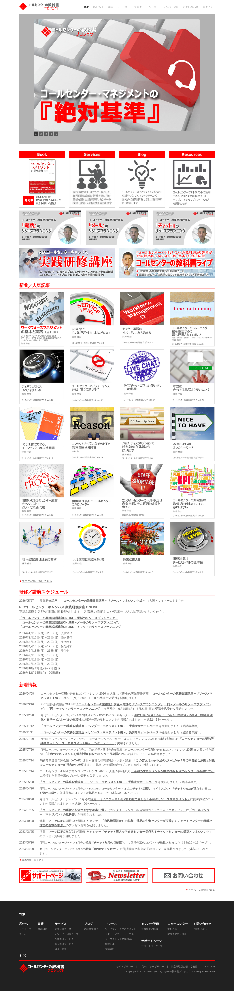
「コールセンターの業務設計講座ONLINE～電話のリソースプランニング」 (68, 622)
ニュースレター (177, 928)
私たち (97, 8)
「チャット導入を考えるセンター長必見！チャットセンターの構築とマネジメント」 (156, 836)
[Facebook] (20, 960)
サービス (122, 8)
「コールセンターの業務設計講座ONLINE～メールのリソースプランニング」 (70, 627)
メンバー (147, 928)
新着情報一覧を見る (33, 864)
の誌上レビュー (104, 748)
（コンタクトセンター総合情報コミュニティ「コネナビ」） (112, 814)
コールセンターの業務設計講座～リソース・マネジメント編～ (104, 605)
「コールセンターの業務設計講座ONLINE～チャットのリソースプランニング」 (71, 631)
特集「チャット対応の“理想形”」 (106, 847)
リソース (151, 8)
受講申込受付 (108, 702)
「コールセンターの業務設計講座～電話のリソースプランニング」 (119, 709)
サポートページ (151, 945)
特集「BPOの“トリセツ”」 (102, 853)
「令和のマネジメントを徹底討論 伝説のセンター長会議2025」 (85, 758)
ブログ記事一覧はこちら (37, 585)
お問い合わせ (190, 8)
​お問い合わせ (202, 928)
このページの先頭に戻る (202, 894)
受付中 (65, 655)
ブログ (138, 8)
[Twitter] (24, 960)
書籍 (110, 8)
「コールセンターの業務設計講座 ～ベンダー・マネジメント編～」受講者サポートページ (99, 730)
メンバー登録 (171, 8)
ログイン (208, 8)
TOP (86, 8)
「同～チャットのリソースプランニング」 (75, 713)
